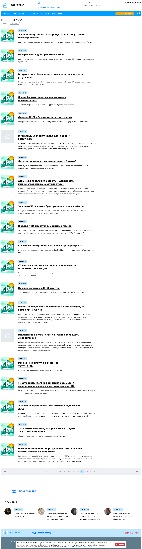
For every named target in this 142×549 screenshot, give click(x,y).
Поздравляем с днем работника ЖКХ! (41, 54)
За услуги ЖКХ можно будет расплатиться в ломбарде (51, 206)
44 (91, 471)
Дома (40, 3)
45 (95, 471)
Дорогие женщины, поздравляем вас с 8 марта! (47, 161)
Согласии (90, 546)
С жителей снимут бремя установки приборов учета (50, 245)
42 (82, 471)
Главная (4, 23)
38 (64, 471)
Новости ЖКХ (12, 502)
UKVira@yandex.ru (92, 5)
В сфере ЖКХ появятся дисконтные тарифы (45, 226)
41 (78, 471)
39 (69, 471)
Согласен (120, 545)
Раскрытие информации (49, 7)
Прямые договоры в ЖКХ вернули (39, 288)
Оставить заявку (44, 532)
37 (60, 471)
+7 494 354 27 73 (91, 3)
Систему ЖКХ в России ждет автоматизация (45, 117)
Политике (81, 546)
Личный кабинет (133, 2)
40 (73, 471)
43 (86, 471)
